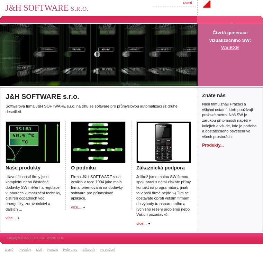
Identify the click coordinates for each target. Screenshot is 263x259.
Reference (70, 249)
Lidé (39, 249)
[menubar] (61, 250)
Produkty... (213, 145)
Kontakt (52, 249)
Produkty (25, 249)
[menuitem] (11, 250)
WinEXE (230, 47)
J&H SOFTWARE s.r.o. (47, 7)
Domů (187, 2)
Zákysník (89, 249)
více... (11, 218)
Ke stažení (107, 249)
